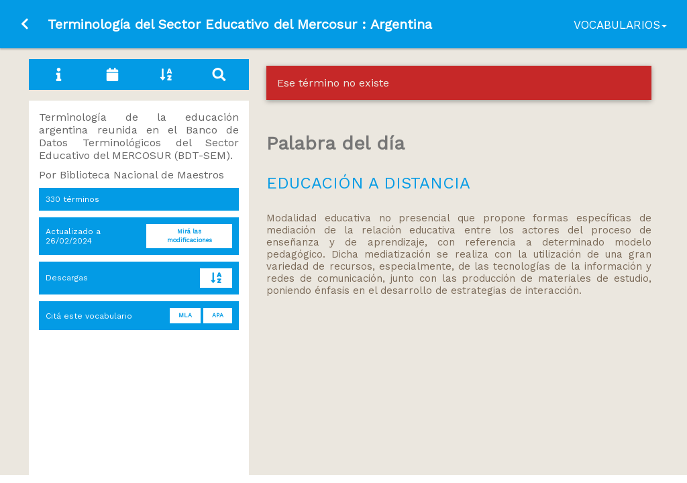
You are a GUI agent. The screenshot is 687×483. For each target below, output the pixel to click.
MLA (185, 315)
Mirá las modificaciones (189, 236)
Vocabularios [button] (620, 25)
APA (217, 315)
